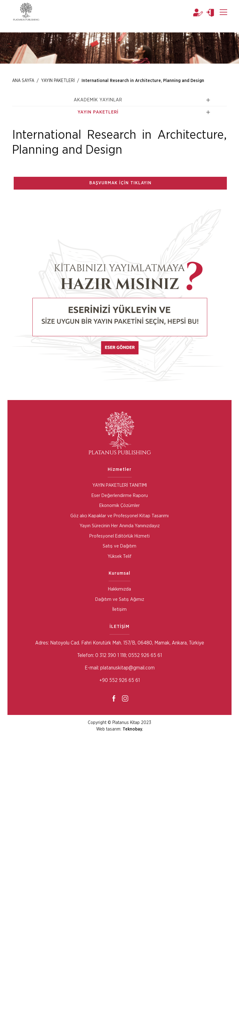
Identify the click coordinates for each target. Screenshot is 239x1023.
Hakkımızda (119, 589)
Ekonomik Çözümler (119, 505)
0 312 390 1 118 (110, 655)
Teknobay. (133, 729)
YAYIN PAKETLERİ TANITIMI (119, 485)
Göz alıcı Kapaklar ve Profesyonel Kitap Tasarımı (119, 516)
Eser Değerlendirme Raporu (119, 495)
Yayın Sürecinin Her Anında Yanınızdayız (120, 526)
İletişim (119, 609)
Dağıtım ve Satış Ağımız (119, 599)
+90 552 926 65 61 (119, 680)
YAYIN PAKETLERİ (57, 81)
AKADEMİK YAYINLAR (98, 100)
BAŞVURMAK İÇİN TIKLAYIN (120, 183)
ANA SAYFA (23, 81)
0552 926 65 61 (145, 655)
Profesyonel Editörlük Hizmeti (119, 536)
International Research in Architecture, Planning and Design (142, 81)
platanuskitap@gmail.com (127, 667)
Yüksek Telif (119, 556)
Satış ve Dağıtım (119, 546)
